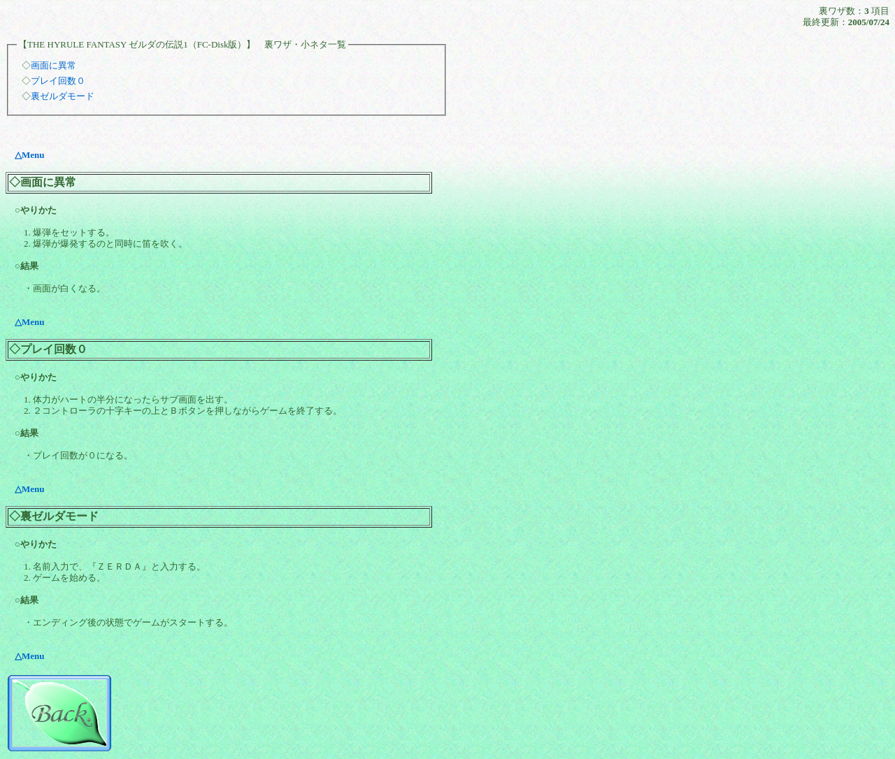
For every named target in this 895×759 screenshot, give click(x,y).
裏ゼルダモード (62, 96)
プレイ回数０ (58, 80)
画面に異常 (53, 65)
